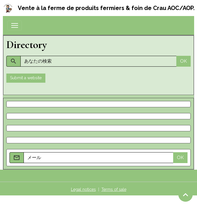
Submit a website (26, 78)
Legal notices (83, 189)
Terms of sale (113, 189)
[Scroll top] (185, 194)
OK (183, 61)
